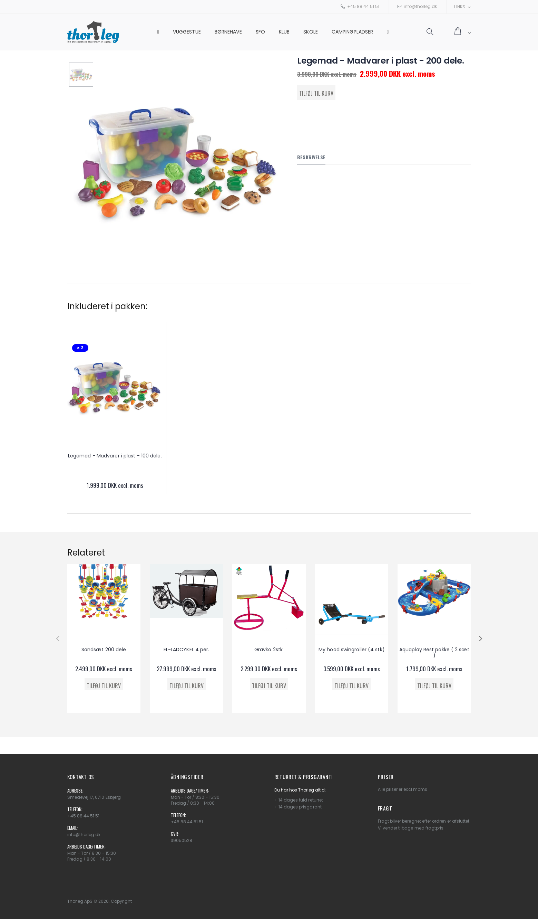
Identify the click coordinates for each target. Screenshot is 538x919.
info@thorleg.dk (420, 6)
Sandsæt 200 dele (103, 649)
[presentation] (57, 638)
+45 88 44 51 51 (363, 6)
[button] (430, 32)
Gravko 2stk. (269, 649)
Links (459, 7)
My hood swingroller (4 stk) (352, 649)
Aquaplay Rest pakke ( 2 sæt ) (434, 652)
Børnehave (228, 31)
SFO (260, 31)
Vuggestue (187, 31)
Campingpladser (352, 31)
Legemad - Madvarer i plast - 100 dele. (115, 455)
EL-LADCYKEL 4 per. (186, 649)
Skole (310, 31)
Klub (284, 31)
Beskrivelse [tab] (311, 157)
